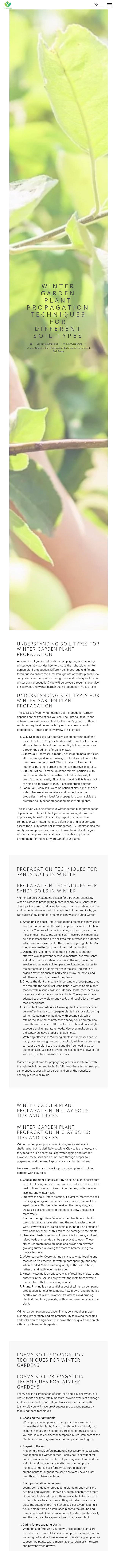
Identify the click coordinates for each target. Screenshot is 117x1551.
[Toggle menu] (109, 5)
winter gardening (72, 343)
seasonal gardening (47, 343)
